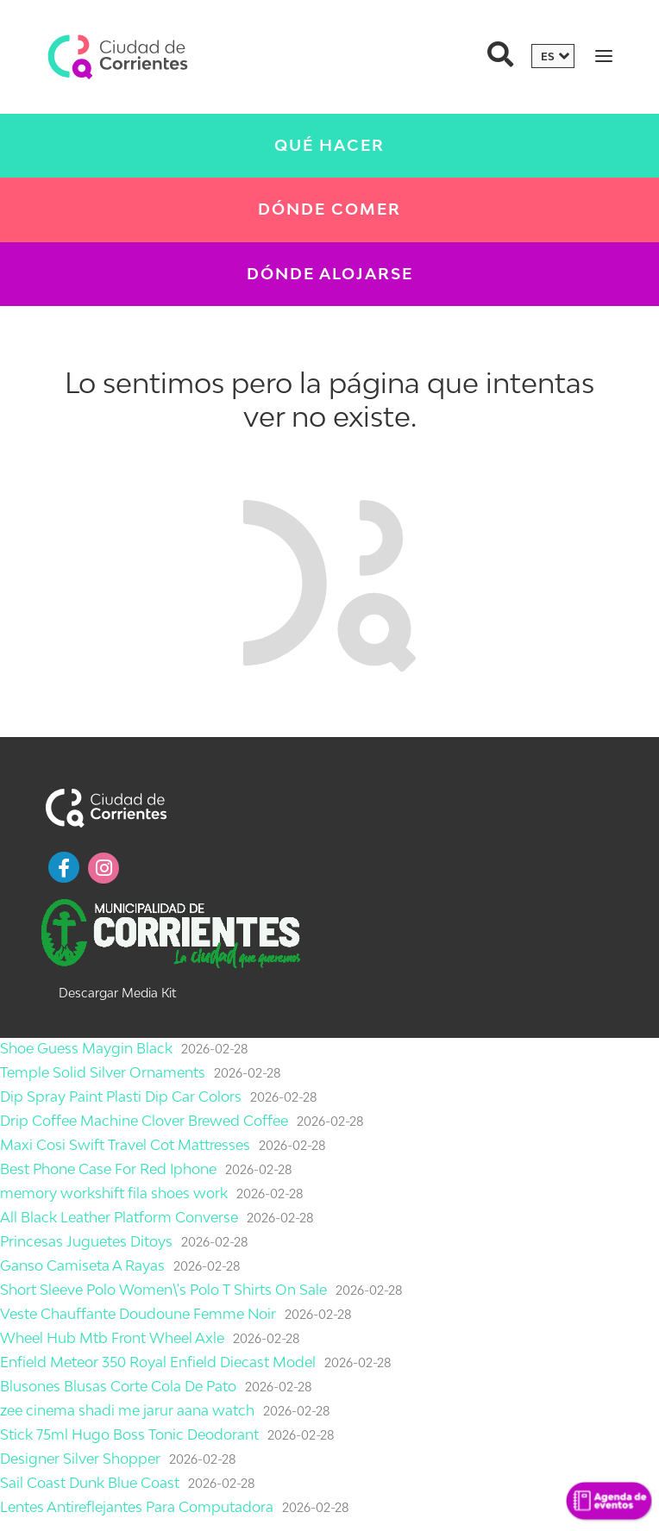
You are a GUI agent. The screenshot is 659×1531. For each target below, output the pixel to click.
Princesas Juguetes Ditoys (86, 1241)
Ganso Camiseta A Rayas (82, 1265)
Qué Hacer (329, 145)
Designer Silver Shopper (80, 1458)
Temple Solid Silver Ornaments (102, 1072)
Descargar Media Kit (117, 992)
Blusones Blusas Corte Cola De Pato (118, 1386)
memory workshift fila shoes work (114, 1193)
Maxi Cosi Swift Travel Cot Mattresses (125, 1144)
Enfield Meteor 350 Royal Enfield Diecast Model (158, 1362)
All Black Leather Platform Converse (119, 1217)
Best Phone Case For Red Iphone (108, 1169)
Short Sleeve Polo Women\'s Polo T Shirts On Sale (163, 1289)
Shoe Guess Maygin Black (86, 1048)
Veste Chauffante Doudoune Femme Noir (138, 1313)
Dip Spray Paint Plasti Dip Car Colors (121, 1096)
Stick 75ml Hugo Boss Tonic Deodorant (129, 1434)
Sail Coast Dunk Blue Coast (89, 1482)
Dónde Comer (329, 209)
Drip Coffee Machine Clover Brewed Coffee (144, 1120)
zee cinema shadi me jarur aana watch (127, 1410)
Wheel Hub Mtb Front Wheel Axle (112, 1338)
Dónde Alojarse (330, 274)
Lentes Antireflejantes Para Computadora (136, 1506)
